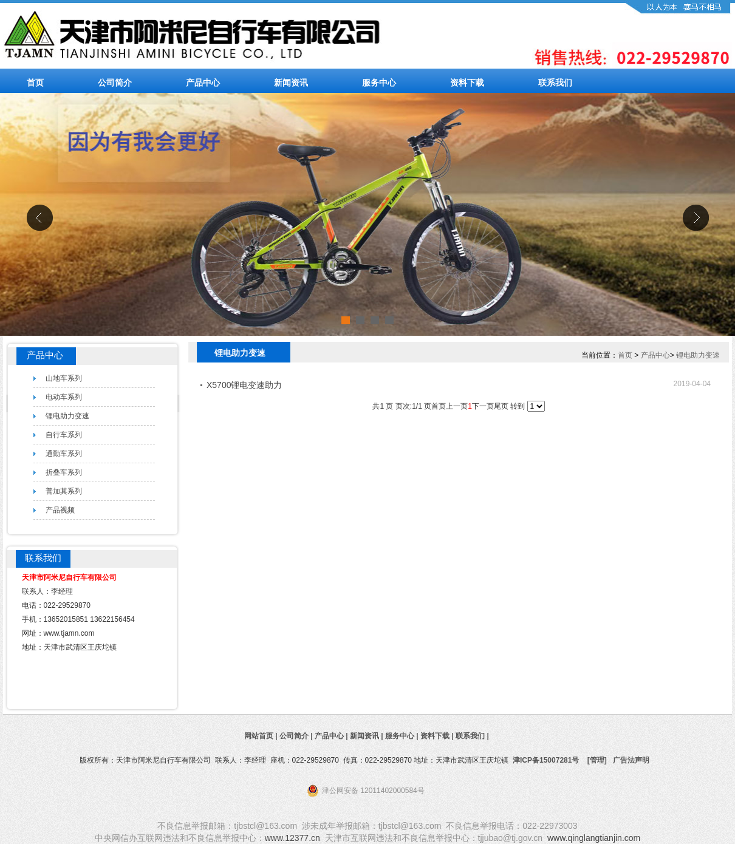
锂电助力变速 (698, 355)
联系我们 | (473, 736)
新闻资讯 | (367, 736)
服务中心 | (402, 736)
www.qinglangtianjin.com (593, 838)
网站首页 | (261, 736)
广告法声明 (631, 760)
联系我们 (555, 82)
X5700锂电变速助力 (244, 385)
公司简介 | (297, 736)
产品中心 (203, 82)
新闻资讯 (291, 82)
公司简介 (115, 82)
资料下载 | (438, 736)
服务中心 (379, 82)
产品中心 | (332, 736)
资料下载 (467, 82)
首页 (35, 82)
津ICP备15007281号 (546, 760)
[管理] (597, 760)
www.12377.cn (292, 838)
